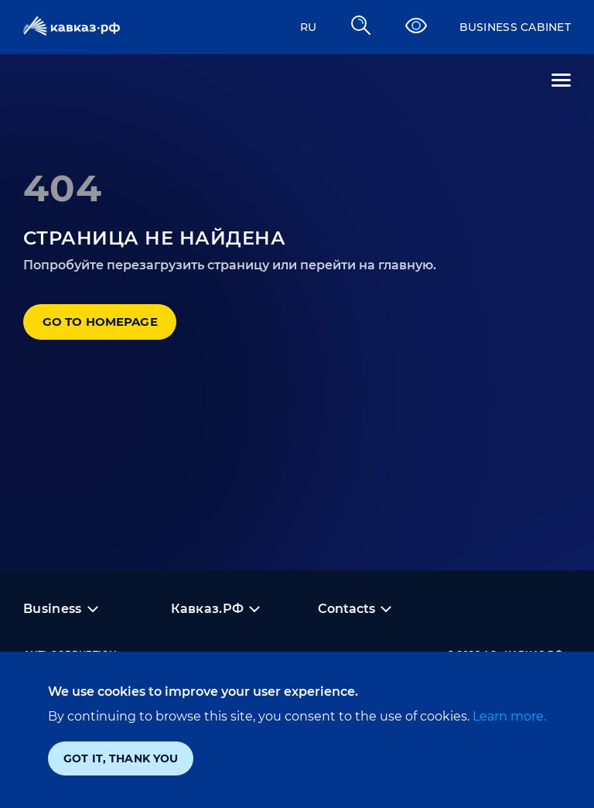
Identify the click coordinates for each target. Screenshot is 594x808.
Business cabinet (506, 26)
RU (289, 26)
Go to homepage (123, 330)
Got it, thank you (120, 758)
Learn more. (507, 716)
